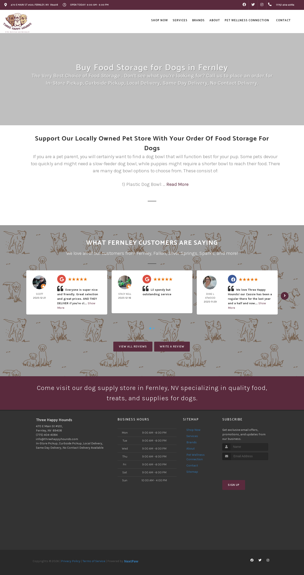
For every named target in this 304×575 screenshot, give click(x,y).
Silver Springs (182, 253)
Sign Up (234, 484)
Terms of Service (94, 561)
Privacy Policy (70, 561)
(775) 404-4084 (47, 435)
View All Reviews (133, 346)
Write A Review (172, 346)
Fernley (144, 253)
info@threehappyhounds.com (57, 439)
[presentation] (245, 468)
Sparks (207, 253)
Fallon (159, 253)
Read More (177, 184)
